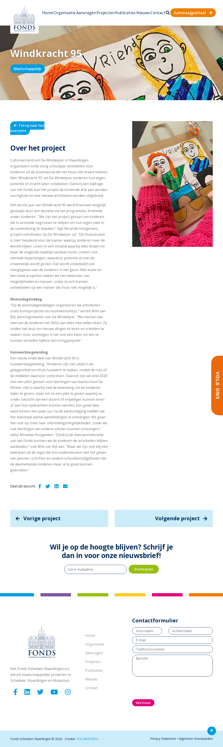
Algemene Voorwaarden (196, 739)
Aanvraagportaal (193, 12)
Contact (157, 12)
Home (47, 12)
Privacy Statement (163, 739)
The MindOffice (87, 739)
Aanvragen (86, 12)
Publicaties (125, 12)
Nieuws (143, 12)
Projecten (105, 12)
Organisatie (65, 12)
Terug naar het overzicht (27, 128)
